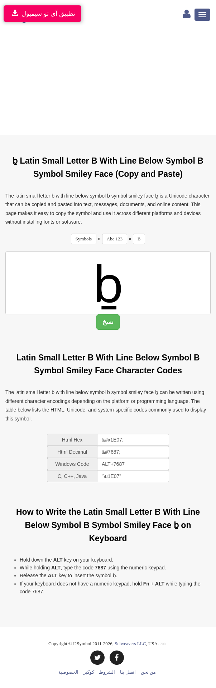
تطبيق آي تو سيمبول (42, 13)
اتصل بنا (128, 672)
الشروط (107, 672)
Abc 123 (115, 238)
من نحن (148, 672)
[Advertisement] (108, 81)
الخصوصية (68, 672)
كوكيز (88, 672)
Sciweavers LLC (130, 643)
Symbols (84, 238)
